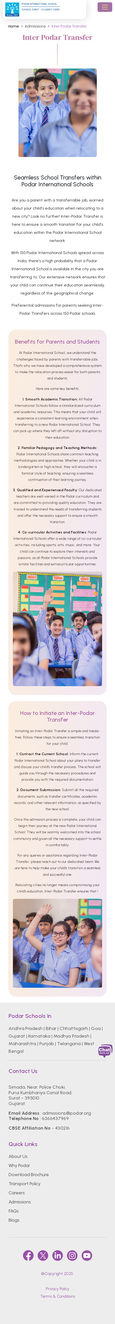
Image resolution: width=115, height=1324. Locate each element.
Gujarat (17, 1036)
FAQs (14, 1211)
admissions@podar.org (66, 1113)
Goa (96, 1028)
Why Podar (19, 1165)
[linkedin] (57, 1255)
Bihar (51, 1028)
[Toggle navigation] (105, 7)
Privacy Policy (57, 1288)
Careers (17, 1193)
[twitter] (43, 1255)
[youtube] (87, 1255)
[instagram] (72, 1255)
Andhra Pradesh (26, 1028)
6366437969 (55, 1118)
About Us (18, 1156)
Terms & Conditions (57, 1296)
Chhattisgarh (74, 1028)
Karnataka (39, 1036)
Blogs (14, 1220)
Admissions (20, 1202)
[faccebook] (28, 1255)
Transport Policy (24, 1183)
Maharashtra (22, 1043)
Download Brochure (29, 1174)
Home (13, 26)
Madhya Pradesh (71, 1036)
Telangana (69, 1043)
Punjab (46, 1043)
